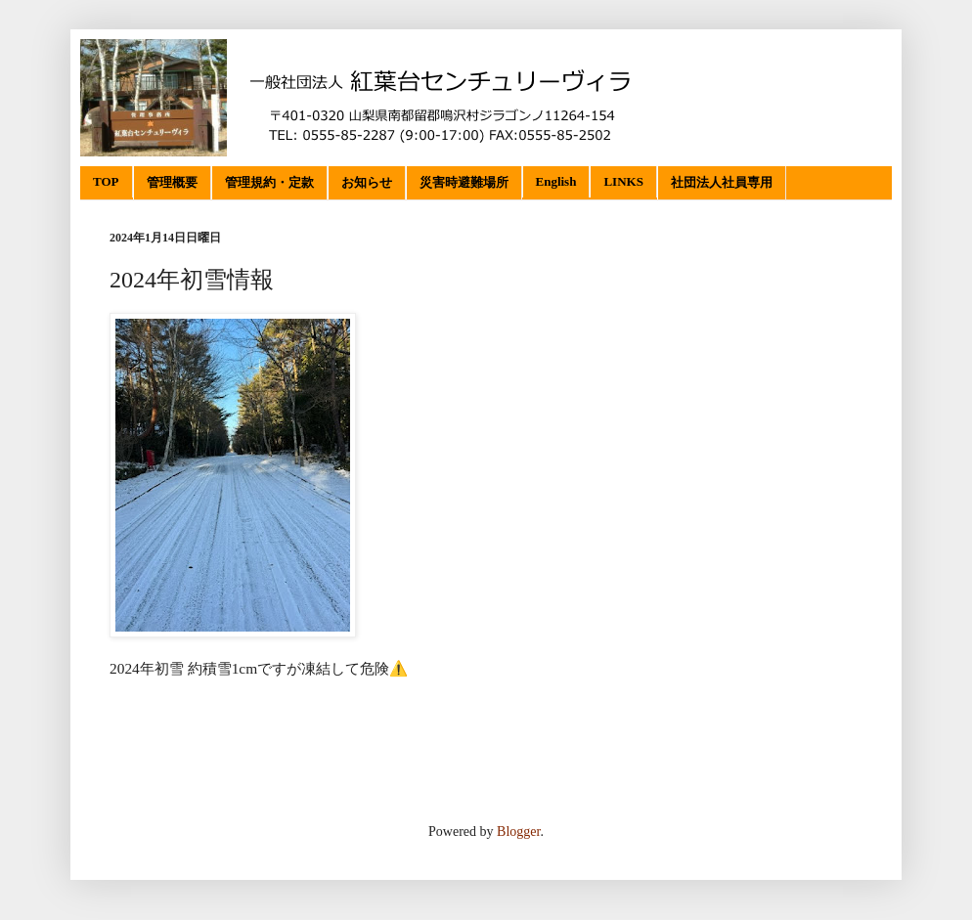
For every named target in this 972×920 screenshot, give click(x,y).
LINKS (622, 181)
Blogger (518, 831)
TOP (106, 181)
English (556, 181)
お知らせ (366, 182)
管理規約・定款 (269, 182)
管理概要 (172, 182)
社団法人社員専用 (722, 182)
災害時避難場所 (464, 182)
